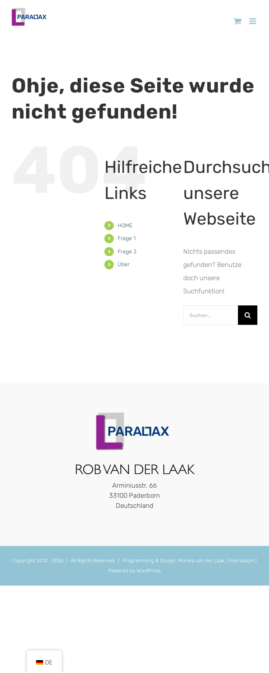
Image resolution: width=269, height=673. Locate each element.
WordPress (149, 571)
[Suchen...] (210, 315)
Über (124, 264)
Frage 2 (127, 251)
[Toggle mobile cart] (237, 21)
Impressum (241, 560)
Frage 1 (127, 238)
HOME (125, 225)
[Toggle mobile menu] (253, 21)
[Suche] (247, 315)
